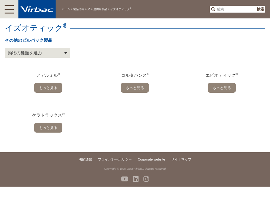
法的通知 (85, 159)
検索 (260, 9)
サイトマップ (181, 159)
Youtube (124, 179)
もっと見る (48, 88)
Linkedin (136, 179)
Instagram (146, 179)
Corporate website (151, 159)
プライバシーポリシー (115, 159)
